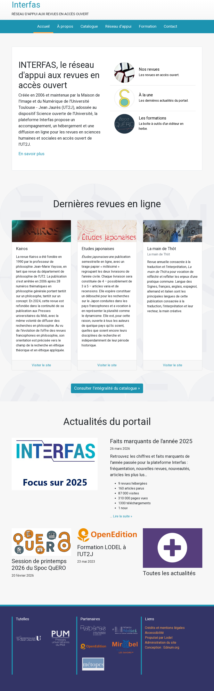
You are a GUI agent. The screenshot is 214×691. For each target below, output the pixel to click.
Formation (147, 26)
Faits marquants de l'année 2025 (151, 441)
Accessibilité (154, 633)
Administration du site (160, 642)
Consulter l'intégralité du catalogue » (107, 388)
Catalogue (89, 26)
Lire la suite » (122, 516)
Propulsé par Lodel (158, 638)
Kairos (22, 248)
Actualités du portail (107, 421)
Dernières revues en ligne (107, 204)
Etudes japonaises (98, 248)
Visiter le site (41, 365)
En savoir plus (31, 153)
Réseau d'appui (118, 26)
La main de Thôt (161, 248)
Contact (170, 26)
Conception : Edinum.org (162, 647)
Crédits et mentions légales (165, 628)
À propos (65, 26)
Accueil (43, 26)
